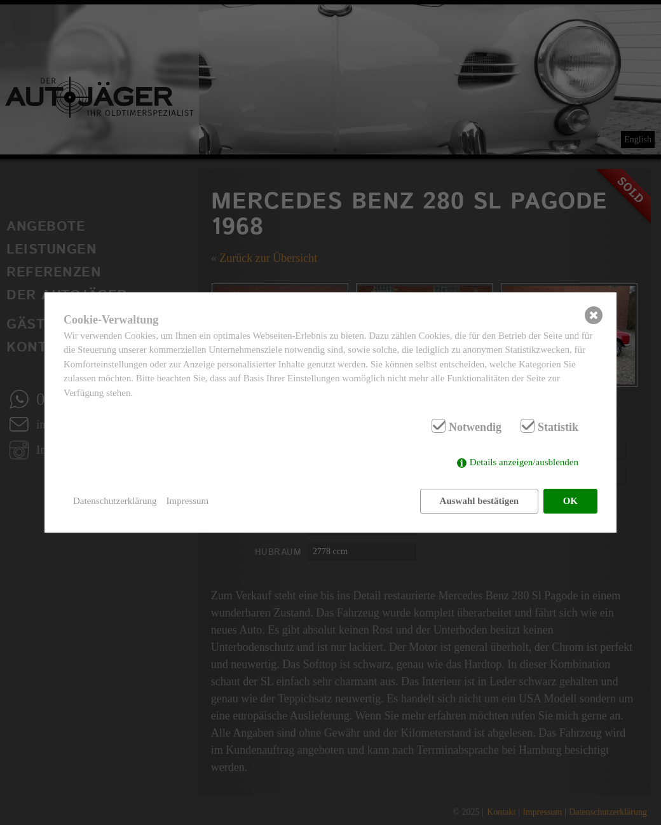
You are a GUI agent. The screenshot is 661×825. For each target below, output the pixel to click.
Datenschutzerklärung (115, 501)
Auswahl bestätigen (479, 501)
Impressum (188, 501)
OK (570, 501)
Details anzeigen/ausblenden (524, 462)
